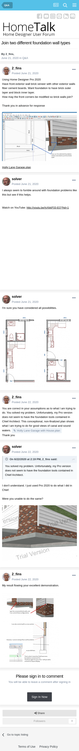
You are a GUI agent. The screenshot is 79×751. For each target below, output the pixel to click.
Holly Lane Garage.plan (16, 167)
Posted (25, 73)
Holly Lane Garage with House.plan (38, 430)
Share (39, 713)
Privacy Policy (48, 746)
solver (17, 179)
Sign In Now (39, 697)
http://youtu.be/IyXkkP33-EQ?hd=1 (48, 207)
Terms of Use (26, 746)
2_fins (9, 54)
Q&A (25, 58)
